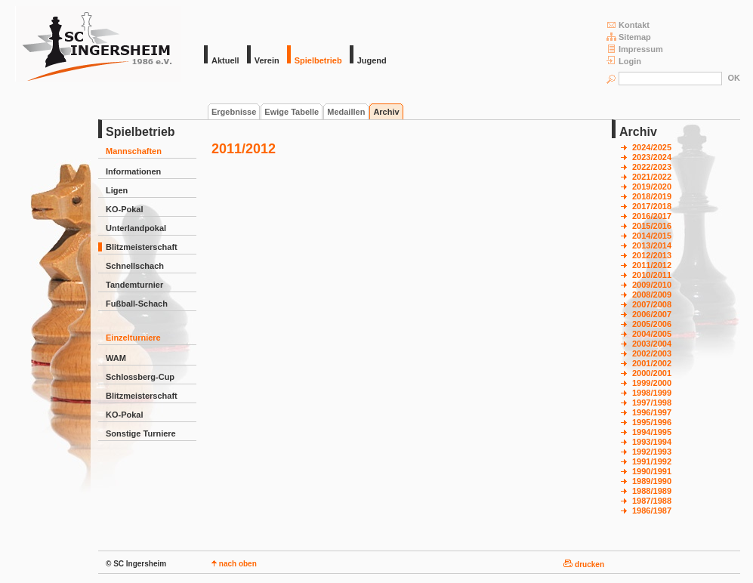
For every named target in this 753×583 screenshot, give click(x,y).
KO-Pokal (125, 209)
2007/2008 (651, 304)
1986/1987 (651, 510)
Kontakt (628, 24)
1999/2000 (651, 382)
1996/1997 (651, 412)
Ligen (117, 190)
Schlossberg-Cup (140, 376)
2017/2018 (651, 206)
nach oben (234, 564)
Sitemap (628, 37)
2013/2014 (651, 245)
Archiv (386, 111)
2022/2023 (651, 166)
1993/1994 (651, 441)
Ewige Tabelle (291, 111)
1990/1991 (651, 471)
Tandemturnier (134, 284)
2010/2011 (651, 274)
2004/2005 (651, 333)
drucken (583, 564)
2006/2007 (651, 314)
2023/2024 (651, 157)
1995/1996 (651, 422)
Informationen (133, 171)
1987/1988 (651, 500)
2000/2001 (651, 373)
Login (623, 61)
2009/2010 (651, 284)
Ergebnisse (233, 111)
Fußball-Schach (137, 303)
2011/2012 (651, 265)
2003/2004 (651, 343)
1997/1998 (651, 402)
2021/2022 (651, 176)
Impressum (634, 49)
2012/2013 (651, 255)
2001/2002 (651, 363)
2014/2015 (651, 235)
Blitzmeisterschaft (141, 246)
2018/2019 (651, 196)
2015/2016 (651, 225)
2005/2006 (651, 324)
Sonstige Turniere (141, 433)
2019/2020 (651, 186)
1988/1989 (651, 490)
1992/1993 (651, 451)
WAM (116, 357)
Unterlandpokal (136, 228)
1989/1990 (651, 481)
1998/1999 (651, 392)
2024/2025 (651, 147)
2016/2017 (651, 216)
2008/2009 (651, 294)
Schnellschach (135, 265)
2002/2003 (651, 353)
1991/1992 (651, 461)
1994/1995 (651, 431)
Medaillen (346, 111)
